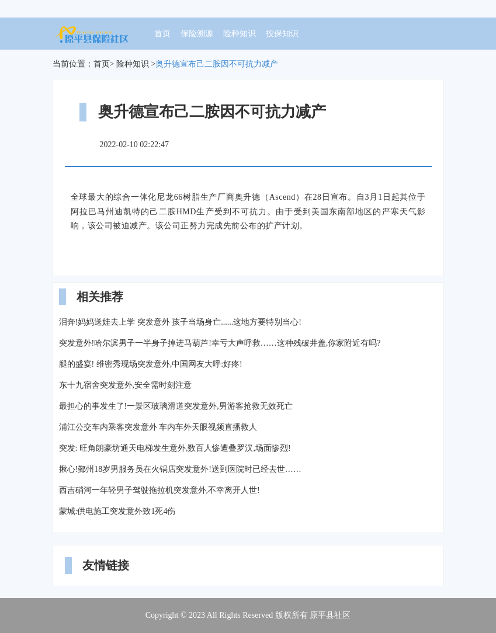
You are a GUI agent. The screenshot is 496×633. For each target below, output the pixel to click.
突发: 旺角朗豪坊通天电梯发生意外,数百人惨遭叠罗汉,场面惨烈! (175, 448)
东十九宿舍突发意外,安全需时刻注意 (125, 385)
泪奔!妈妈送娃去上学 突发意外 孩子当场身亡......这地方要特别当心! (180, 322)
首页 (162, 33)
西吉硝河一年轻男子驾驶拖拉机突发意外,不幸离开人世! (159, 490)
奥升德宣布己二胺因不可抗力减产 (216, 64)
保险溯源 (197, 33)
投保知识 (282, 33)
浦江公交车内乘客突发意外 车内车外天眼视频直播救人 (158, 427)
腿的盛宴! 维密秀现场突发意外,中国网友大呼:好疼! (150, 364)
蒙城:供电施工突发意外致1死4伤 (117, 511)
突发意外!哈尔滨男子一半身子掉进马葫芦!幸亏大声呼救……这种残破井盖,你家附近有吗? (220, 343)
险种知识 (239, 33)
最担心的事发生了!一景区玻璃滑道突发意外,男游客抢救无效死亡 (176, 406)
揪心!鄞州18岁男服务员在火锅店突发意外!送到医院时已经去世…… (180, 469)
